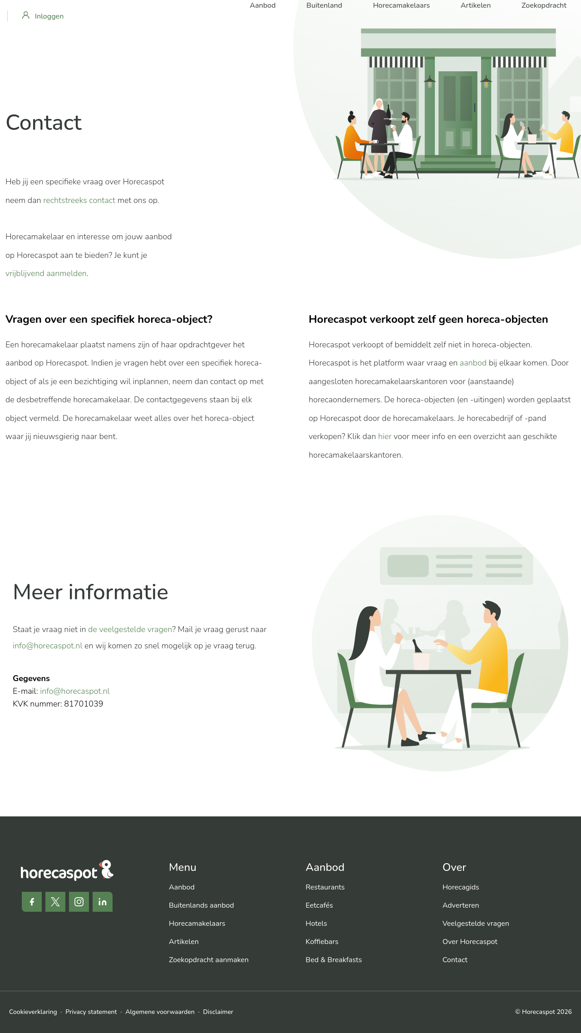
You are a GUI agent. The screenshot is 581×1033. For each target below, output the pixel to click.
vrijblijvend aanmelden (46, 273)
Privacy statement (91, 1012)
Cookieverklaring (33, 1012)
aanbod (473, 362)
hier (385, 436)
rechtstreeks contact (79, 200)
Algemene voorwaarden (159, 1012)
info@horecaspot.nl (48, 645)
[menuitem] (230, 887)
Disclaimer (218, 1012)
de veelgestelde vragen (130, 629)
